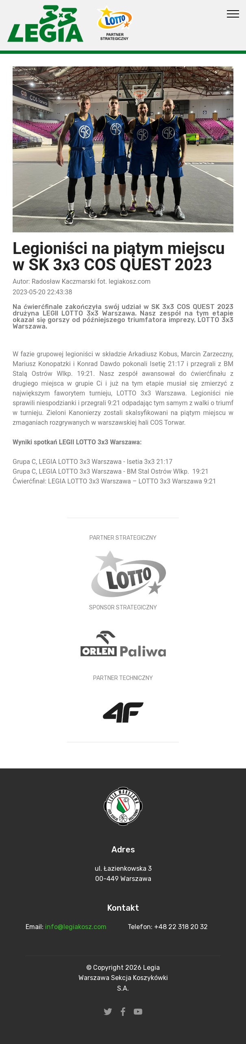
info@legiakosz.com (76, 927)
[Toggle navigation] (233, 13)
